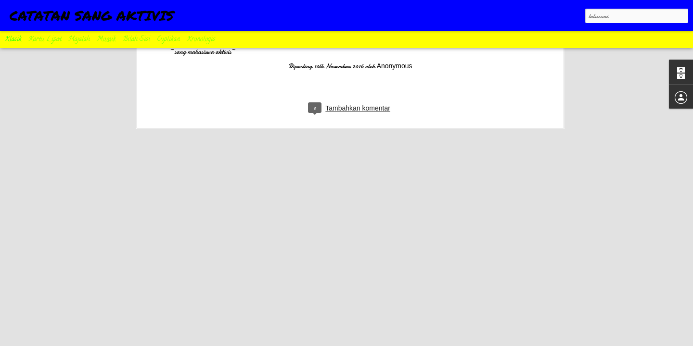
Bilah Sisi (136, 40)
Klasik (13, 40)
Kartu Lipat (45, 40)
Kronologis (201, 40)
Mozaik (106, 40)
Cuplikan (168, 40)
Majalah (79, 40)
